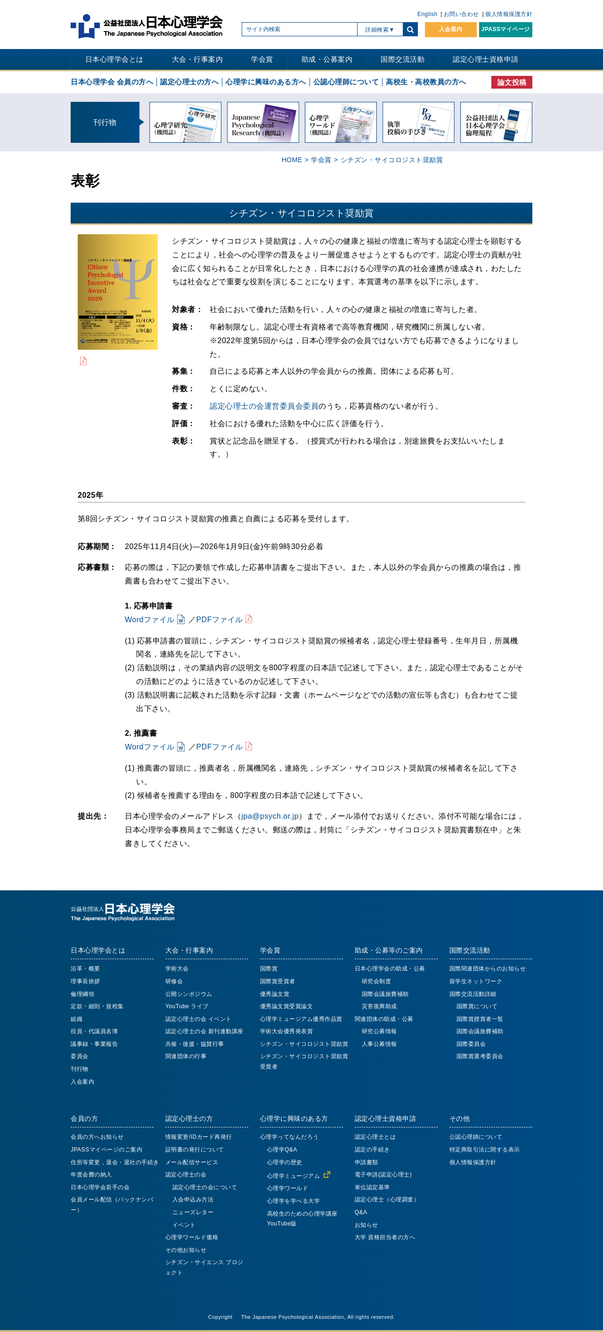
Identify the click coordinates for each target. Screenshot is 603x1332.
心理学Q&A (282, 1149)
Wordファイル (150, 619)
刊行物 (80, 1069)
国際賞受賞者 (277, 981)
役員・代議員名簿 (94, 1031)
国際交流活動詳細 (473, 994)
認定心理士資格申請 (486, 59)
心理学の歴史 (284, 1162)
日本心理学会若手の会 (100, 1187)
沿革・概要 (85, 968)
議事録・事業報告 (94, 1044)
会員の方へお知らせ (97, 1137)
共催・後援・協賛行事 (194, 1044)
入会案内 (451, 29)
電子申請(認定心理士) (383, 1174)
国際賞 (269, 968)
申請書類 (366, 1162)
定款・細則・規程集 (97, 1006)
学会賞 (262, 59)
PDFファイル (219, 619)
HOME (292, 159)
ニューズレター (193, 1212)
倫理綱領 (82, 994)
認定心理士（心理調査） (387, 1199)
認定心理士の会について (204, 1187)
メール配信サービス (192, 1162)
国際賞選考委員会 (480, 1056)
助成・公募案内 (327, 59)
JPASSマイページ (505, 29)
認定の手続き (372, 1149)
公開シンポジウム (188, 994)
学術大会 (177, 968)
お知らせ (366, 1225)
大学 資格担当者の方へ (385, 1237)
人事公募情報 (379, 1044)
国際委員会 (471, 1044)
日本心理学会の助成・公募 (390, 968)
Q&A (361, 1212)
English (427, 14)
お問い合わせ (461, 14)
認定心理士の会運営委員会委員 (264, 406)
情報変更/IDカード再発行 (198, 1137)
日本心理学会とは (114, 59)
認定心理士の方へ (189, 81)
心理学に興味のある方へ (266, 81)
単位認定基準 (372, 1187)
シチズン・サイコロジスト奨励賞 (304, 1044)
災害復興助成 (379, 1006)
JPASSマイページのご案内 (106, 1149)
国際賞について (477, 1006)
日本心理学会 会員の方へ (112, 81)
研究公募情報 (379, 1031)
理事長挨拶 (85, 981)
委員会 (80, 1056)
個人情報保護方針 (508, 14)
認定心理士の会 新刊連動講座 (204, 1031)
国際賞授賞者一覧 (480, 1019)
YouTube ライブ (187, 1006)
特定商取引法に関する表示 (484, 1149)
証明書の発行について (194, 1149)
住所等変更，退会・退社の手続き (115, 1162)
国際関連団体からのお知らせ (487, 968)
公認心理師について (346, 81)
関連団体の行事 (186, 1056)
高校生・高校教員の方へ (426, 81)
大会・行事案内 (197, 59)
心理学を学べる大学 (293, 1201)
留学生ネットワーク (476, 981)
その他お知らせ (186, 1250)
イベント (184, 1225)
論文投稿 (512, 82)
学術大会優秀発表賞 (286, 1031)
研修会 (174, 981)
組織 (76, 1019)
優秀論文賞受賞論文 (286, 1006)
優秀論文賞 (275, 994)
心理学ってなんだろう (289, 1137)
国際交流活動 (402, 59)
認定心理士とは (375, 1137)
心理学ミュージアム (293, 1176)
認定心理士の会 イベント (198, 1019)
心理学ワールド (288, 1188)
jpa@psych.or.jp (270, 816)
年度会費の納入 (91, 1174)
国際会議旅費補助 (385, 994)
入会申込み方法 (193, 1199)
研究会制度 (376, 981)
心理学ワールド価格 (192, 1237)
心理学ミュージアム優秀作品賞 (301, 1019)
